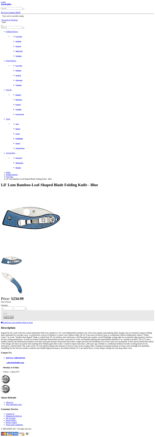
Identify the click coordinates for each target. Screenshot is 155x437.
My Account (11, 418)
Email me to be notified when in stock (17, 323)
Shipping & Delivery (14, 416)
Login (3, 2)
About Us (9, 402)
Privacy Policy (11, 423)
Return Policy (11, 420)
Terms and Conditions (14, 425)
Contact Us (10, 414)
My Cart (10, 12)
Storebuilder (6, 4)
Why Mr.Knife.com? (14, 405)
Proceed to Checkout (10, 20)
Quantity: (4, 305)
